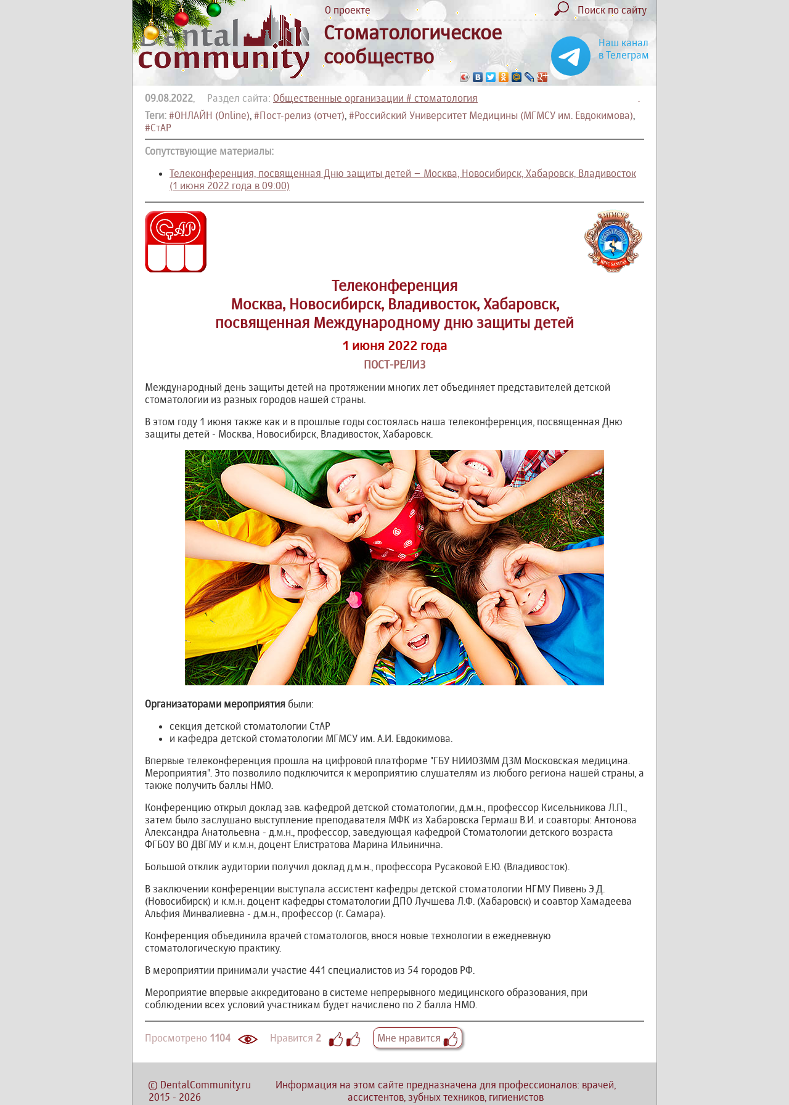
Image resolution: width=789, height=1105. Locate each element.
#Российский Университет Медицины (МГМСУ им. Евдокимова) (491, 115)
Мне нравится (417, 1038)
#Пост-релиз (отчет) (299, 115)
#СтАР (158, 127)
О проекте (347, 10)
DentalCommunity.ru (205, 1084)
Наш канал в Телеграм (624, 48)
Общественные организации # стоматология (375, 98)
